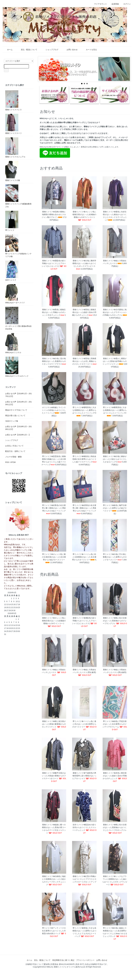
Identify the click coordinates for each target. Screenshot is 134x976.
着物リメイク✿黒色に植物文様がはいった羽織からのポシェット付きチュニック (54, 312)
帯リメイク (11, 221)
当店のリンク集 (11, 421)
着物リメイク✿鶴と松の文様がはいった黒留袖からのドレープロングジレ (115, 620)
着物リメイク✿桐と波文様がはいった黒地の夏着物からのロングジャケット (54, 724)
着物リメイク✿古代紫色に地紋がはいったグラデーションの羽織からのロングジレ (115, 312)
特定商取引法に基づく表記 (63, 960)
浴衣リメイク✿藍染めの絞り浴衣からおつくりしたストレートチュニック (84, 827)
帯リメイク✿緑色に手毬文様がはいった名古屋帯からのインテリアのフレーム (114, 724)
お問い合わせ (70, 50)
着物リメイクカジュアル (15, 147)
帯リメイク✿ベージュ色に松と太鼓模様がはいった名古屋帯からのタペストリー (84, 557)
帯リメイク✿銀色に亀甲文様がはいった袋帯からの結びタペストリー (115, 508)
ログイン (126, 4)
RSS (7, 462)
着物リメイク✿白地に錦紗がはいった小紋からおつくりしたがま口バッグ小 (115, 459)
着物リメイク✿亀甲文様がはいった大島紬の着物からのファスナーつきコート (54, 775)
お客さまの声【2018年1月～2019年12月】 (18, 427)
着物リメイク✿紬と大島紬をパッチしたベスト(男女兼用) (84, 672)
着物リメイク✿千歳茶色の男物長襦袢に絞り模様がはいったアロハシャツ (84, 775)
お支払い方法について (14, 446)
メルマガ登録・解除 (13, 457)
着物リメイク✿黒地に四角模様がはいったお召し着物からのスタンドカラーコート (84, 361)
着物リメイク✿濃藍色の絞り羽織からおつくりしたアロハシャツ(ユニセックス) (54, 263)
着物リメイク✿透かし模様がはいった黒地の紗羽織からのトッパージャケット (114, 361)
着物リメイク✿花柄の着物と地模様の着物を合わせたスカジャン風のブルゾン (54, 214)
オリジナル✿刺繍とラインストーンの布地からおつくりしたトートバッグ (54, 410)
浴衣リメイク (11, 271)
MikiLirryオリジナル (13, 343)
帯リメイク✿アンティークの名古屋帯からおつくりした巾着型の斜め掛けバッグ (54, 931)
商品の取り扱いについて (15, 415)
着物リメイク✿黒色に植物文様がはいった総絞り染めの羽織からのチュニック (84, 312)
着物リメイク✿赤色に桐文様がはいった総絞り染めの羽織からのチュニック (115, 775)
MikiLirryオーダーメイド (15, 294)
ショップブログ (50, 50)
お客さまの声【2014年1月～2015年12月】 (18, 403)
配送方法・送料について (15, 451)
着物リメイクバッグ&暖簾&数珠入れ (18, 196)
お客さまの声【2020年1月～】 (17, 435)
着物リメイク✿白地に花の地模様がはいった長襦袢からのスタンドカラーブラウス (54, 361)
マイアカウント (99, 4)
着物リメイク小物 (12, 171)
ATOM (13, 462)
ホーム (8, 50)
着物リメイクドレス (13, 100)
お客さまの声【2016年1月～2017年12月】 (18, 394)
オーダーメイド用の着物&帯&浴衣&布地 (18, 318)
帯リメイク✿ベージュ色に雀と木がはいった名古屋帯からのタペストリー (84, 724)
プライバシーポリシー (85, 960)
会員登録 (114, 4)
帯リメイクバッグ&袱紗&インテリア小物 (18, 245)
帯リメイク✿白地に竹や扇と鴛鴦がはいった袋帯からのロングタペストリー (115, 557)
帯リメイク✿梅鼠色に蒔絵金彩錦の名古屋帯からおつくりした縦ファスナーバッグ (84, 459)
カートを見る (89, 50)
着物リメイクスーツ (13, 124)
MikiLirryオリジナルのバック (17, 367)
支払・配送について (27, 50)
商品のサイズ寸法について (16, 410)
